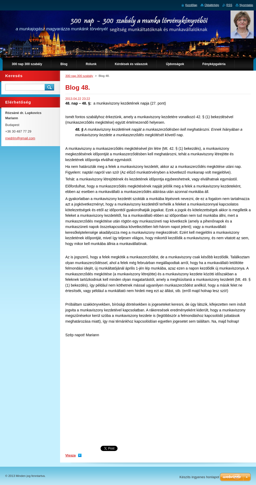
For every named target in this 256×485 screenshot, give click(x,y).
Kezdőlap (191, 5)
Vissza (70, 455)
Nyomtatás (246, 5)
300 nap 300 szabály (79, 75)
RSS (229, 5)
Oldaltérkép (212, 5)
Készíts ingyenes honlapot (199, 477)
